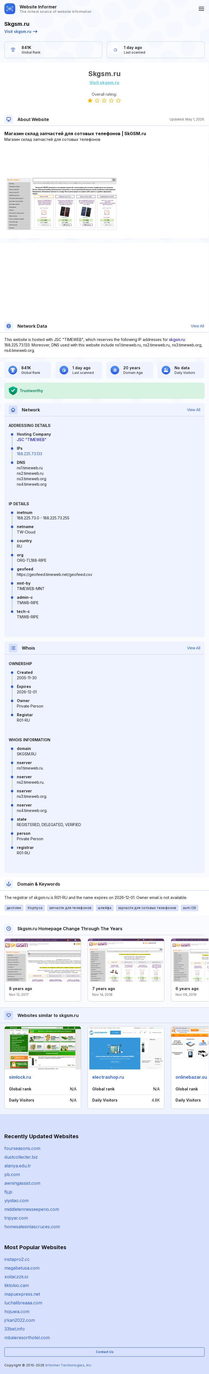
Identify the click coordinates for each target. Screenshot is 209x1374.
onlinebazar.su (191, 1077)
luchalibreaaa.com (23, 1302)
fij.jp (8, 1192)
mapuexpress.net (22, 1294)
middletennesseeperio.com (31, 1209)
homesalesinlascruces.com (32, 1226)
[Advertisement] (104, 158)
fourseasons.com (22, 1148)
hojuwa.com (16, 1311)
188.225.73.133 (29, 453)
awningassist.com (22, 1183)
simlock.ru (20, 1077)
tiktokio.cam (16, 1285)
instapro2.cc (17, 1259)
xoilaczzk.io (16, 1276)
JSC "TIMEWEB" (32, 439)
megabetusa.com (21, 1268)
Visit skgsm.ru (20, 31)
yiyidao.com (16, 1200)
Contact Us (104, 1352)
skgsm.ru (177, 339)
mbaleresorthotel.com (27, 1337)
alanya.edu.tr (17, 1165)
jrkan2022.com (19, 1320)
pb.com (12, 1174)
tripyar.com (16, 1218)
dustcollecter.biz (21, 1157)
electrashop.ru (108, 1077)
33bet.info (14, 1329)
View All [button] (197, 326)
